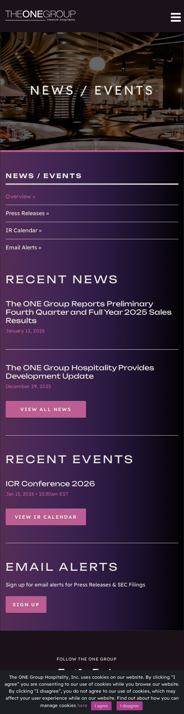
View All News (45, 409)
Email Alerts (21, 247)
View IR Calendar (46, 517)
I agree (101, 706)
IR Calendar (21, 230)
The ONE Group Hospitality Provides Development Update (80, 371)
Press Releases (25, 213)
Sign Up (26, 604)
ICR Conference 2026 (50, 483)
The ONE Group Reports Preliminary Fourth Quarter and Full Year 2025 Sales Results (89, 312)
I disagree (129, 706)
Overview (18, 196)
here (82, 705)
